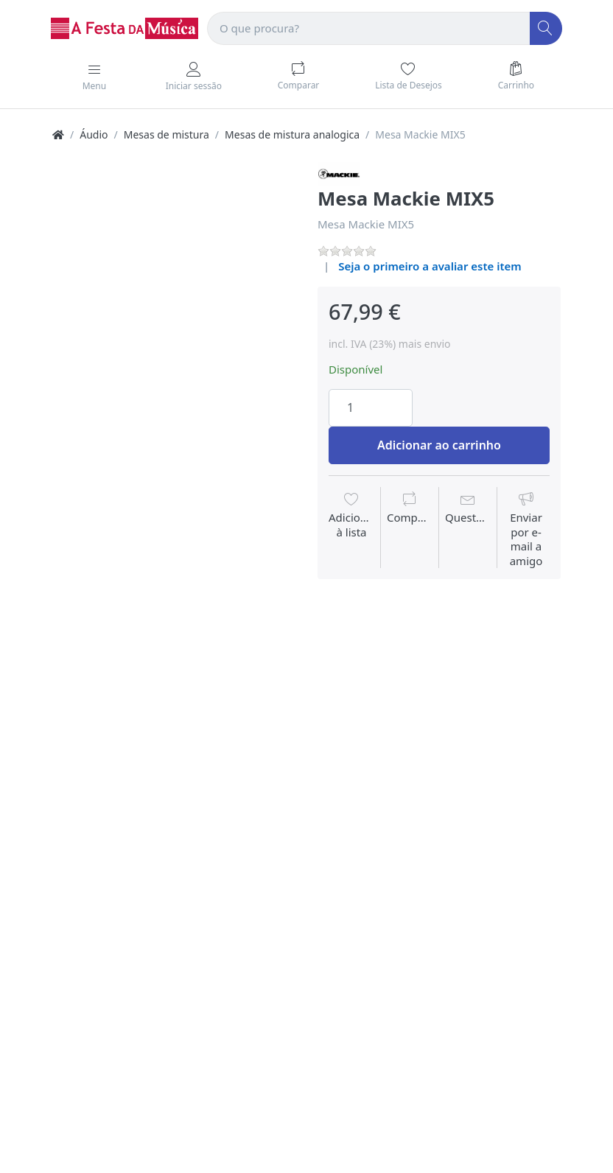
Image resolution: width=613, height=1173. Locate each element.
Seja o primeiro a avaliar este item (430, 266)
